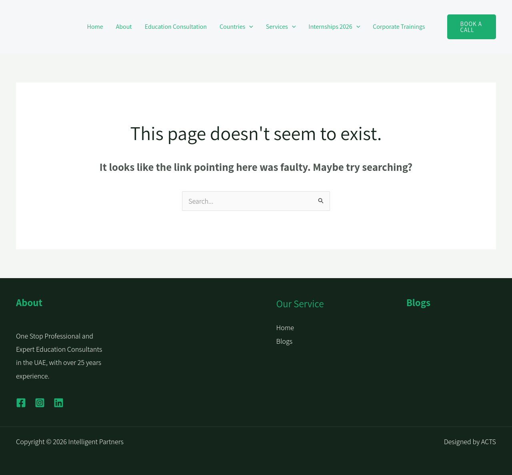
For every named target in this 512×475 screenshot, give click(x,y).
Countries (236, 27)
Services (281, 27)
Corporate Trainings (399, 26)
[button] (249, 27)
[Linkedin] (59, 403)
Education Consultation (176, 26)
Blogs (284, 341)
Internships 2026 (334, 27)
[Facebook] (21, 403)
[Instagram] (40, 403)
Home (95, 26)
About (124, 26)
